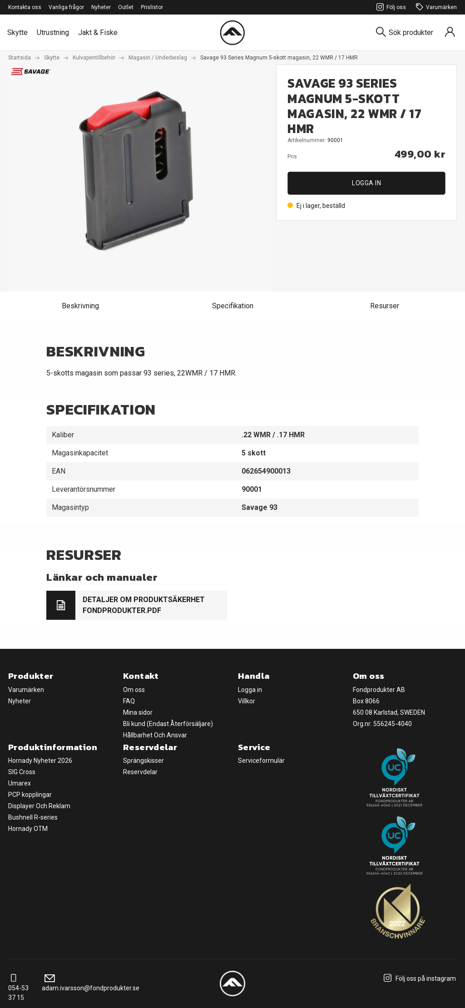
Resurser (384, 305)
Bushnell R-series (33, 817)
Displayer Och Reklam (39, 806)
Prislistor (152, 7)
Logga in (366, 183)
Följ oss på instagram (418, 978)
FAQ (129, 701)
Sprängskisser (143, 760)
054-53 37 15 (18, 988)
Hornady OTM (28, 828)
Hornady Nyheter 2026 (40, 760)
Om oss (134, 689)
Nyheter (101, 7)
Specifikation (232, 305)
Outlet (126, 7)
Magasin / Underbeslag (158, 57)
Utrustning (53, 32)
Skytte (17, 32)
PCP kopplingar (30, 794)
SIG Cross (21, 772)
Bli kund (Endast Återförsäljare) (168, 723)
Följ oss (390, 7)
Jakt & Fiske (98, 32)
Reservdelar (140, 772)
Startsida (19, 57)
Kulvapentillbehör (94, 57)
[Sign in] (450, 32)
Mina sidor (138, 712)
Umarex (19, 783)
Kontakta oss (24, 7)
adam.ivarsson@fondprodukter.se (90, 983)
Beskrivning (80, 305)
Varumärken (435, 7)
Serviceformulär (261, 760)
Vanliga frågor (66, 7)
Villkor (246, 701)
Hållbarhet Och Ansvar (155, 735)
